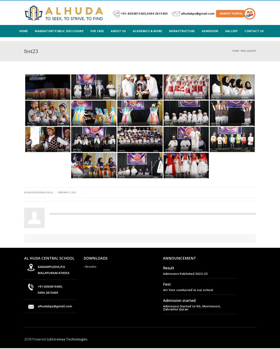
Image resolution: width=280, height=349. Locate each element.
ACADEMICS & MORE (147, 31)
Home (235, 50)
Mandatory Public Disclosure (59, 31)
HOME (23, 31)
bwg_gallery (248, 50)
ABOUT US (118, 31)
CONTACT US (254, 31)
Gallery (231, 31)
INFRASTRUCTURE (182, 31)
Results (90, 267)
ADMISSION (210, 31)
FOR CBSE (97, 31)
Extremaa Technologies (68, 340)
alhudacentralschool (65, 209)
